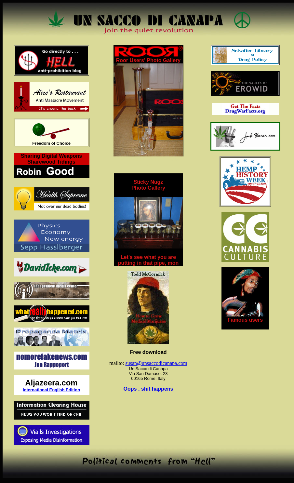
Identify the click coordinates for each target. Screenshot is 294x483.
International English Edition (51, 389)
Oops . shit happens (148, 389)
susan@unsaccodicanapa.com (156, 363)
